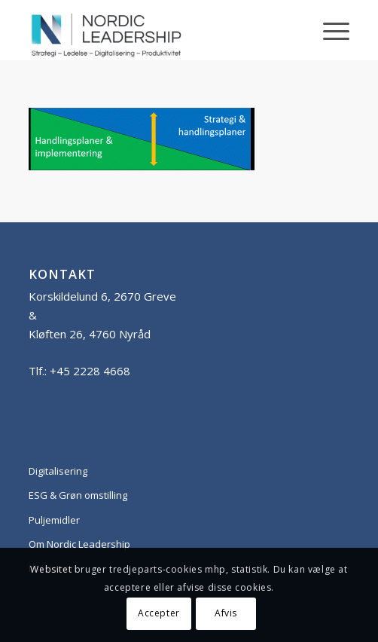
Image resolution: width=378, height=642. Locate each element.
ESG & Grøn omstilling (78, 495)
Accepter (159, 613)
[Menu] (328, 30)
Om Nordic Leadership (79, 544)
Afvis (226, 613)
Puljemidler (54, 520)
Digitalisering (58, 471)
